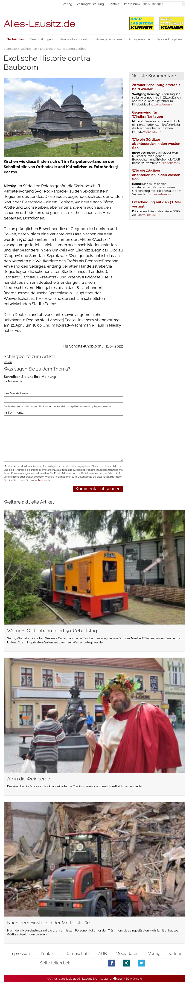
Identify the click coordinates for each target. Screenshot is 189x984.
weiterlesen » (163, 104)
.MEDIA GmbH (127, 978)
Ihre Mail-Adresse (16, 393)
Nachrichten (28, 48)
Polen (8, 362)
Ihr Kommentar (14, 412)
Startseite (10, 48)
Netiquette (44, 480)
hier (10, 480)
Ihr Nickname (13, 381)
